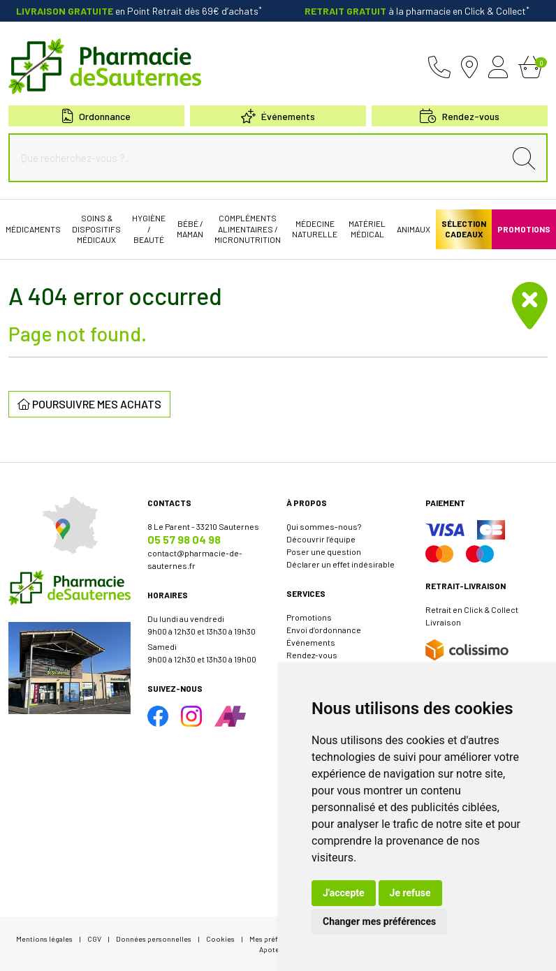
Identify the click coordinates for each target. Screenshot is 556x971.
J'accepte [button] (344, 892)
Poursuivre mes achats (89, 403)
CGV (94, 938)
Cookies (220, 938)
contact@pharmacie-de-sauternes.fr (194, 559)
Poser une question (323, 551)
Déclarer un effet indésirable (340, 564)
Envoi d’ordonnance (323, 630)
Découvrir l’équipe (321, 539)
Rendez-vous (311, 655)
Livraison (443, 622)
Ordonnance (96, 116)
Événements (278, 116)
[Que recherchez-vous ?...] (260, 158)
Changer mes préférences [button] (379, 921)
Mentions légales (44, 938)
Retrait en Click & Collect (471, 609)
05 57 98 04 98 (184, 539)
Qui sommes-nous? (323, 526)
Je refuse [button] (410, 892)
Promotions (309, 617)
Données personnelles (153, 938)
